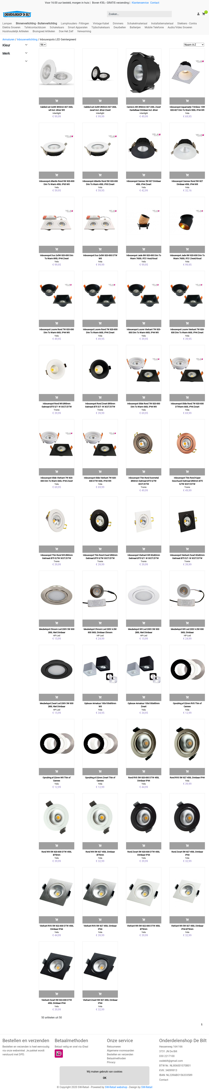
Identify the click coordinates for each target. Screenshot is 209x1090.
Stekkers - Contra (187, 23)
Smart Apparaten (78, 27)
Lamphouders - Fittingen (75, 23)
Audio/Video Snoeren (180, 27)
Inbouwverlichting (27, 39)
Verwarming (84, 31)
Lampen (7, 23)
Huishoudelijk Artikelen (15, 31)
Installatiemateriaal (162, 23)
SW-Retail (146, 1087)
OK (104, 1078)
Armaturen (8, 39)
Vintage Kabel (101, 23)
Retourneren (114, 1046)
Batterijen (135, 27)
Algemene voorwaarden (120, 1050)
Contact (154, 2)
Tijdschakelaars (100, 27)
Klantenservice (140, 2)
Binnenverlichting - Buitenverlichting (36, 23)
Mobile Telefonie (154, 27)
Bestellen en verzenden (120, 1054)
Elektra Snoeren (11, 27)
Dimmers (118, 23)
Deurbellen (120, 27)
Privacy (111, 1062)
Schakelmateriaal (137, 23)
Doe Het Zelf (66, 31)
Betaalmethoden (116, 1058)
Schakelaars (57, 27)
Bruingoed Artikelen (44, 31)
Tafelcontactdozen (35, 27)
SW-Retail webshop (116, 1087)
